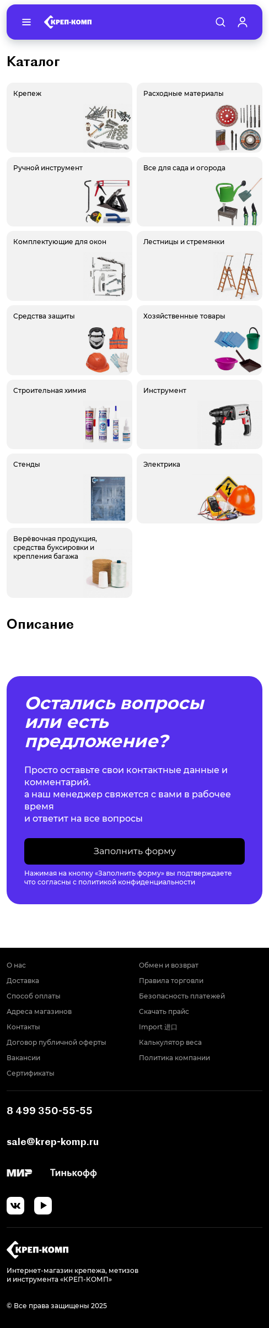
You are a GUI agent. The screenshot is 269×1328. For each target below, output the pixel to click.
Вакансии (23, 1058)
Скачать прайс (164, 1011)
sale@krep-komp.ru (53, 1141)
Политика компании (174, 1058)
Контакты (23, 1027)
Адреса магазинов (39, 1011)
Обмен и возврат (168, 965)
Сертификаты (31, 1073)
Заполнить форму (135, 851)
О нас (16, 965)
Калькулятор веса (170, 1042)
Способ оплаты (34, 996)
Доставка (23, 980)
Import (158, 1027)
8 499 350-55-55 (50, 1110)
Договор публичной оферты (56, 1042)
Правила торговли (171, 980)
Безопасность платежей (182, 996)
